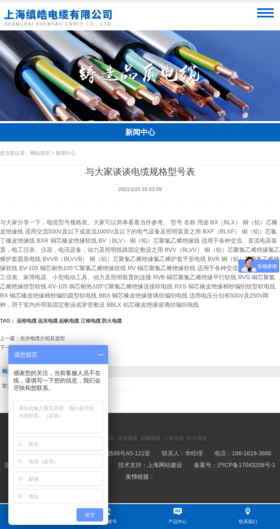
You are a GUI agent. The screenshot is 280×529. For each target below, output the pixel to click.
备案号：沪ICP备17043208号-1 (234, 465)
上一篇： (32, 338)
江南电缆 (91, 321)
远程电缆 (27, 321)
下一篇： (30, 347)
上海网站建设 (164, 465)
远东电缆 (48, 321)
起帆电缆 (69, 321)
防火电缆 (112, 321)
